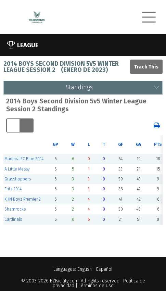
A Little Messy (17, 169)
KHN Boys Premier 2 (22, 199)
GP (55, 144)
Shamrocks (15, 209)
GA (138, 144)
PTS (158, 144)
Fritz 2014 (13, 189)
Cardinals (13, 219)
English (84, 269)
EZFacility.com (64, 281)
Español (104, 269)
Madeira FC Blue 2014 (23, 158)
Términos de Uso (96, 286)
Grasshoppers (17, 179)
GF (120, 144)
